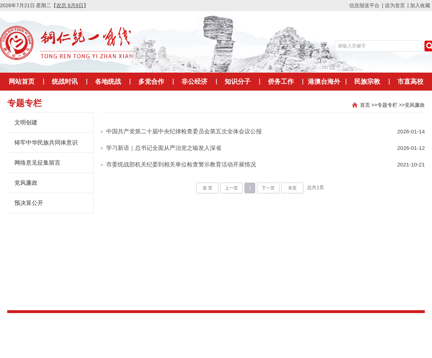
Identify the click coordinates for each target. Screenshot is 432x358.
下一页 (268, 188)
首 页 (207, 188)
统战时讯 (65, 81)
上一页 (231, 188)
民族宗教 (367, 81)
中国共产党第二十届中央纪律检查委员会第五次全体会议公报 (184, 131)
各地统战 (108, 81)
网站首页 (22, 81)
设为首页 (395, 5)
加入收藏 (420, 5)
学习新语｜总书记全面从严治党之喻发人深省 (163, 148)
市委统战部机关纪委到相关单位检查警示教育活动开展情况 (181, 164)
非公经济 (194, 81)
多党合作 (151, 81)
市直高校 (410, 81)
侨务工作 (281, 81)
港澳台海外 (324, 81)
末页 (292, 188)
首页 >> (368, 105)
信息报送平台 (364, 5)
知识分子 (238, 81)
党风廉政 (415, 105)
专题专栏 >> (391, 105)
